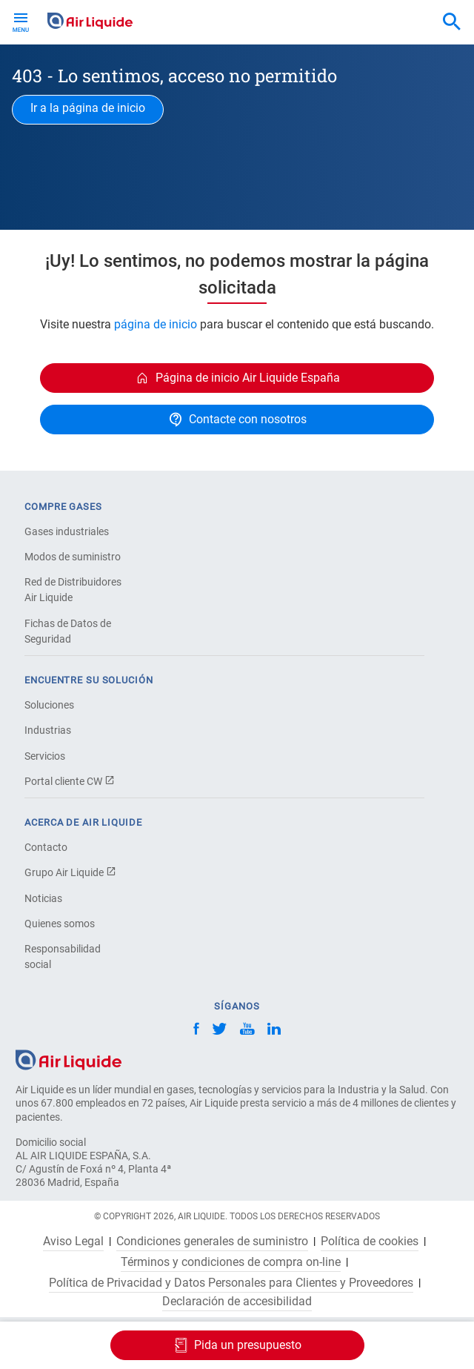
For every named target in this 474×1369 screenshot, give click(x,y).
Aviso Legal (73, 1241)
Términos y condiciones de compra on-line (231, 1262)
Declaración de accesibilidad (237, 1301)
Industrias (47, 730)
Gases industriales (66, 531)
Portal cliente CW (69, 781)
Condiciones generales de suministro (212, 1241)
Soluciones (49, 705)
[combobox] (451, 22)
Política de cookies (369, 1241)
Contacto (45, 847)
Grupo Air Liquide (70, 872)
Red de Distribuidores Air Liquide (72, 589)
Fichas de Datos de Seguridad (67, 631)
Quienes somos (59, 923)
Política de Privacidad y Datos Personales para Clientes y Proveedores (231, 1283)
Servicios (44, 756)
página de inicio (155, 324)
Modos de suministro (72, 557)
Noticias (43, 898)
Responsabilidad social (62, 956)
